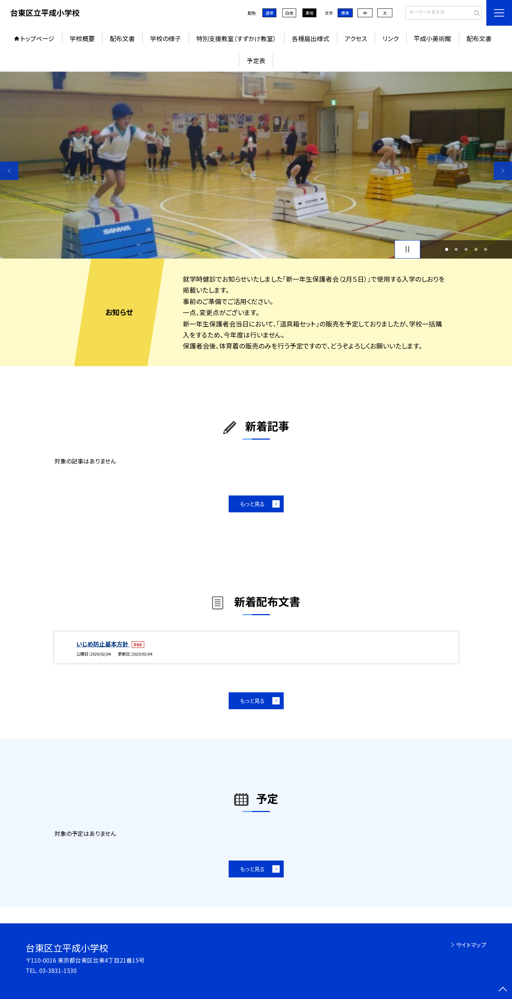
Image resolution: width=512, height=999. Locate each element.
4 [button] (475, 249)
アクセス (356, 38)
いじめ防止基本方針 (103, 643)
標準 (345, 13)
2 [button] (456, 249)
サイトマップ (471, 944)
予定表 (256, 60)
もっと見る (252, 504)
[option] (256, 165)
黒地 (309, 13)
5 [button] (485, 249)
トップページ (37, 38)
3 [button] (466, 249)
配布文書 (122, 38)
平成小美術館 (432, 38)
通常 (269, 13)
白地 (289, 13)
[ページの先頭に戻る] (503, 990)
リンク (390, 38)
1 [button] (446, 249)
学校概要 (82, 38)
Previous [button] (9, 171)
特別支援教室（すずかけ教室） (236, 38)
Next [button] (503, 171)
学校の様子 (165, 38)
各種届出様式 (310, 38)
